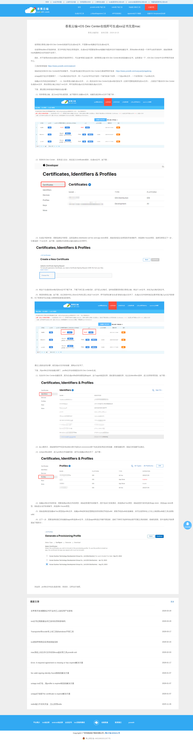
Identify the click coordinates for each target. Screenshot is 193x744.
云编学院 (151, 7)
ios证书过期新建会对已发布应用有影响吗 (48, 621)
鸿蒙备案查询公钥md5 (159, 2)
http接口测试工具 (134, 7)
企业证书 (68, 722)
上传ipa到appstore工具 (98, 13)
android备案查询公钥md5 (137, 2)
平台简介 (36, 722)
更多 (172, 602)
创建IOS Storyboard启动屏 (156, 13)
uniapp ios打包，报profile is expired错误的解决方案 (52, 683)
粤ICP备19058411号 (112, 733)
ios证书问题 (57, 2)
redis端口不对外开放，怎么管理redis (46, 704)
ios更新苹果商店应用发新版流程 (44, 642)
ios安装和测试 (79, 722)
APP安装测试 (116, 13)
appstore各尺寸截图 (134, 13)
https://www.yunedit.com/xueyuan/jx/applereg (133, 71)
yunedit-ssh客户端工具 (97, 7)
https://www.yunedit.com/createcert (61, 66)
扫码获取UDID (85, 2)
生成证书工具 (79, 13)
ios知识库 (46, 722)
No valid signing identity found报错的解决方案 (50, 673)
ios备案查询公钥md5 (116, 2)
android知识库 (57, 722)
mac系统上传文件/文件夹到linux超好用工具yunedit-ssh (54, 652)
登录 (47, 2)
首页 (79, 7)
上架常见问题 (71, 2)
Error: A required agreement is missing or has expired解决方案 (57, 663)
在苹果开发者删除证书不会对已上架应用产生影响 (52, 611)
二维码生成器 (100, 2)
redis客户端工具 (117, 7)
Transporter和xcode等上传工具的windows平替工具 (52, 631)
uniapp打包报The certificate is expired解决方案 (50, 694)
